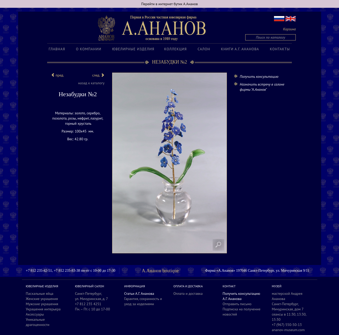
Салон (204, 49)
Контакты (280, 49)
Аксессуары (35, 314)
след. (98, 75)
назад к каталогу (91, 83)
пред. (57, 75)
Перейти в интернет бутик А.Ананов (169, 4)
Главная (57, 49)
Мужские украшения (42, 304)
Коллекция (175, 49)
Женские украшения (42, 298)
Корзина (289, 29)
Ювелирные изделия (133, 49)
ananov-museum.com (288, 329)
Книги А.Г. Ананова (240, 49)
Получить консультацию (259, 76)
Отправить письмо (237, 304)
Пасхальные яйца (40, 293)
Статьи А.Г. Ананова (139, 293)
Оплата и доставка (188, 293)
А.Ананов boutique (160, 270)
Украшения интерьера (43, 309)
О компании (88, 49)
